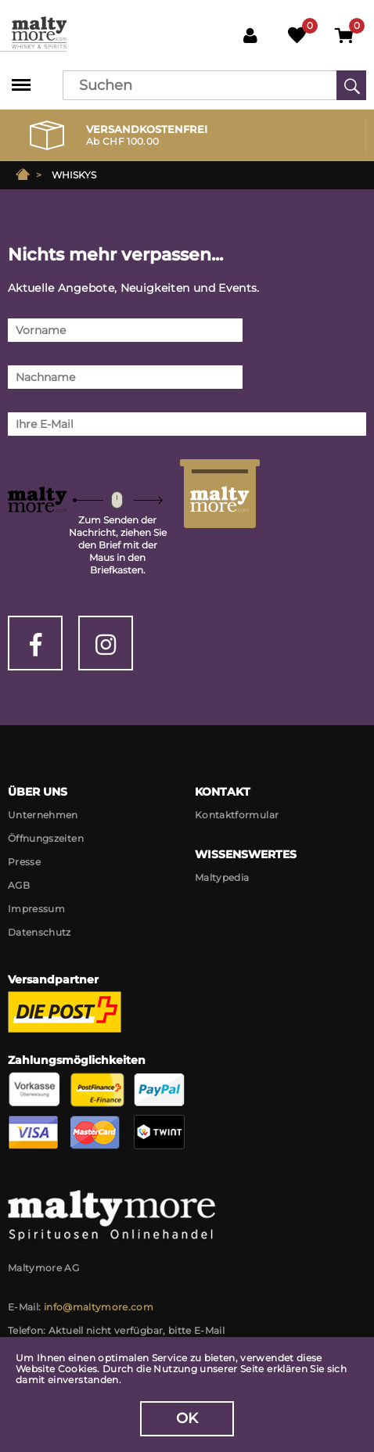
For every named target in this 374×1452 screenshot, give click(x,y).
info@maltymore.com (98, 1307)
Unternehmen (43, 815)
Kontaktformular (237, 815)
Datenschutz (39, 932)
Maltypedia (222, 877)
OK (187, 1418)
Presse (24, 862)
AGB (19, 885)
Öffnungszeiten (46, 838)
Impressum (36, 909)
